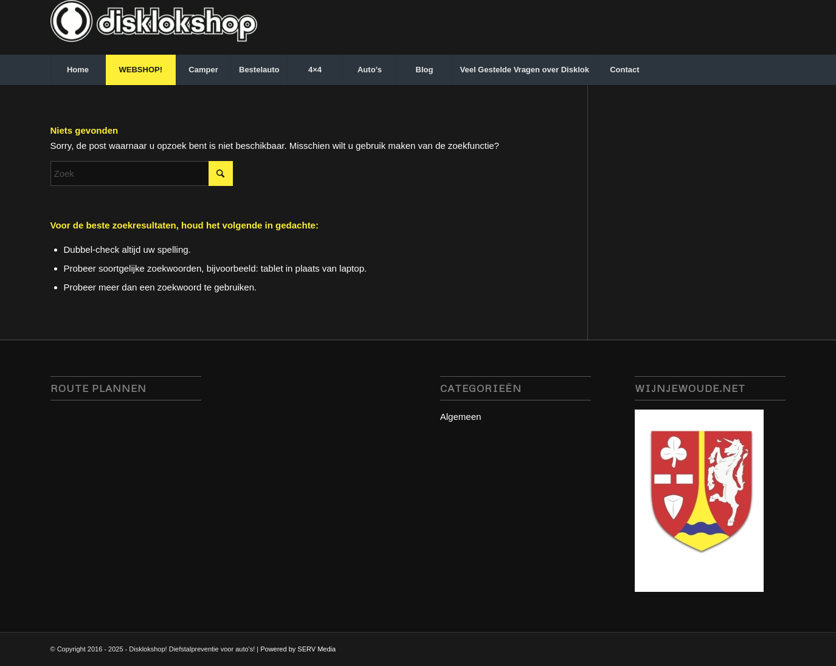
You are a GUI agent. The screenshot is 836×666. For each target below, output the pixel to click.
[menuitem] (77, 70)
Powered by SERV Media (298, 649)
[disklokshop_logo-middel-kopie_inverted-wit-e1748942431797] (153, 27)
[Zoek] (141, 173)
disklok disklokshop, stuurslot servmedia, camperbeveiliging (125, 501)
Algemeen (461, 416)
